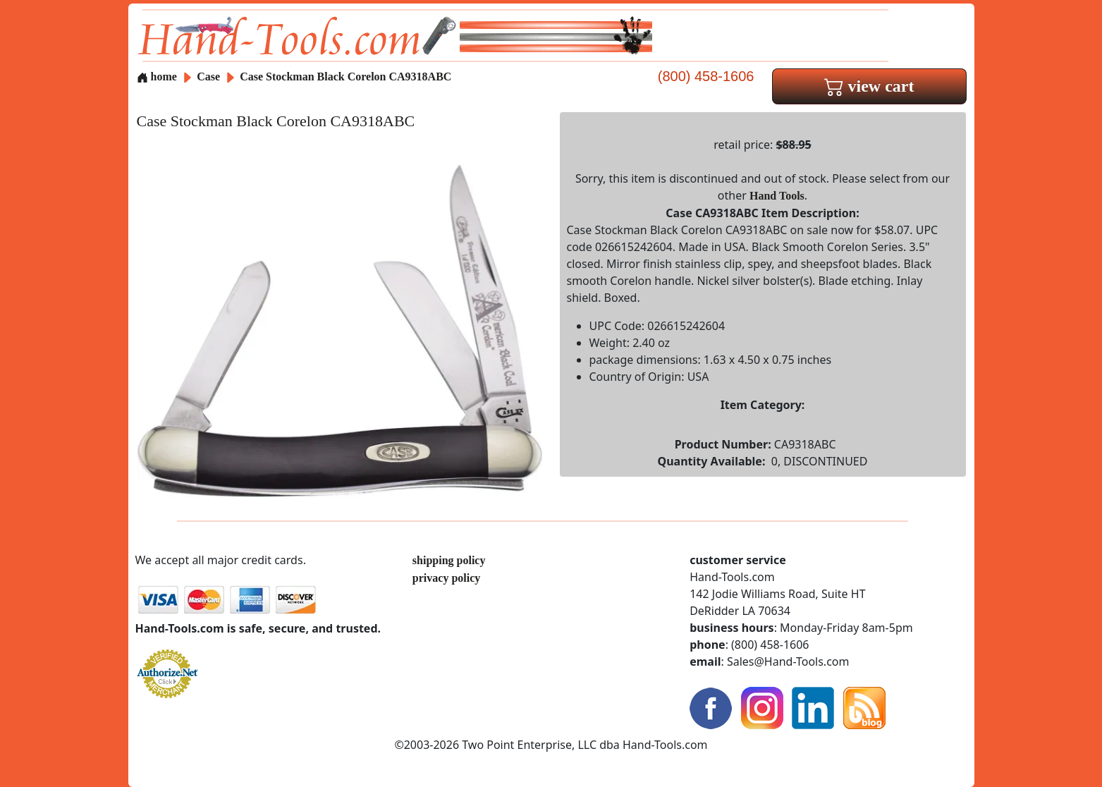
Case (210, 77)
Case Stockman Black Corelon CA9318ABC (345, 77)
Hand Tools (776, 196)
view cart (869, 86)
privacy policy (446, 578)
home (157, 77)
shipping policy (449, 560)
